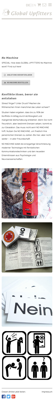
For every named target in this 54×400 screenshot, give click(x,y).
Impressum (47, 391)
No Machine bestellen (16, 83)
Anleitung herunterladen (18, 75)
